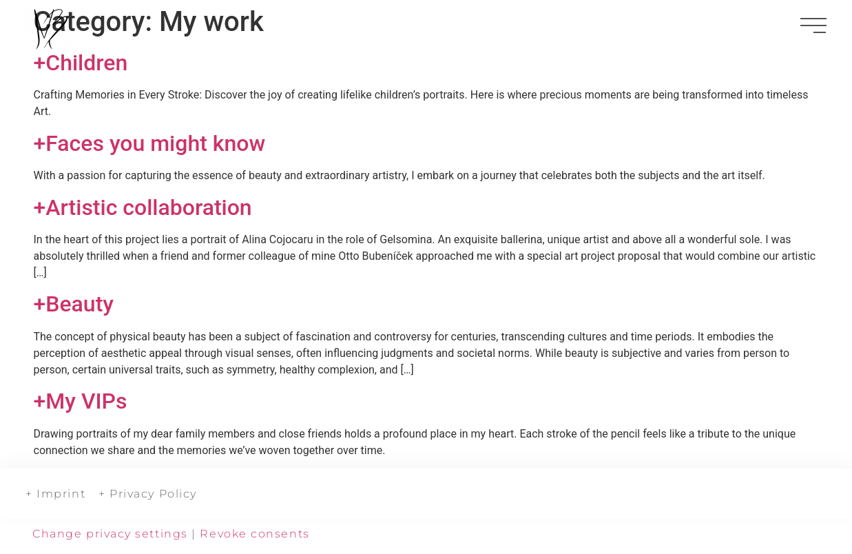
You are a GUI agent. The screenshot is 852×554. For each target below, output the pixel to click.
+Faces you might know (150, 143)
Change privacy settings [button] (110, 533)
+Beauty (74, 304)
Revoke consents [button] (254, 533)
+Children (81, 63)
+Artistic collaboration (143, 207)
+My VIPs (80, 401)
